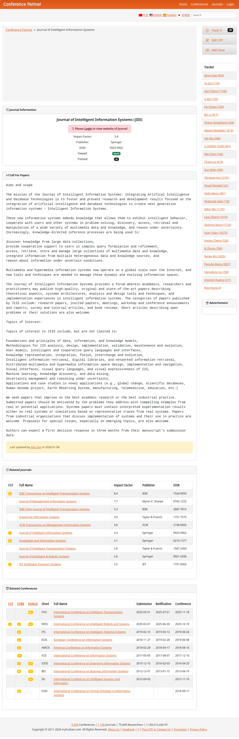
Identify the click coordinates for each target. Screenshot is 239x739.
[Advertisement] (99, 65)
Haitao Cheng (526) (216, 241)
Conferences (199, 4)
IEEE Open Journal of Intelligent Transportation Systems (54, 509)
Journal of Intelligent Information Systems (45, 533)
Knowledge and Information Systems (42, 541)
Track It (219, 30)
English (158, 15)
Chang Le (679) (213, 162)
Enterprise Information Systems (39, 517)
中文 (145, 15)
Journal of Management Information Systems (47, 501)
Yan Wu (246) (212, 138)
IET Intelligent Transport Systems (40, 564)
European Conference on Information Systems (83, 640)
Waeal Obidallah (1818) (218, 130)
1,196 (101, 725)
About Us (114, 729)
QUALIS (33, 604)
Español (171, 15)
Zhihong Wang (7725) (217, 225)
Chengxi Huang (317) (217, 280)
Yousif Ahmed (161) (216, 185)
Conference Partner (19, 30)
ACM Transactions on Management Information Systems (55, 525)
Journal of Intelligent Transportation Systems (47, 548)
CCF (10, 604)
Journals (217, 4)
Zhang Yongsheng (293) (219, 123)
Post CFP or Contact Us (156, 729)
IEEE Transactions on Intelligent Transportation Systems (54, 493)
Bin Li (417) (211, 115)
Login (230, 4)
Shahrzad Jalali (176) (217, 201)
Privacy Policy (198, 729)
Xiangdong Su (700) (216, 272)
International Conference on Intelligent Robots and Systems (92, 624)
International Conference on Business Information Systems (91, 671)
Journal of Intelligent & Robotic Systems (44, 556)
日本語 (186, 15)
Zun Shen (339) (213, 170)
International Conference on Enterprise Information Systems (92, 663)
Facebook (129, 729)
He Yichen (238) (214, 107)
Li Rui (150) (211, 99)
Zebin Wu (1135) (214, 209)
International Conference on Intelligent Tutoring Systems (90, 632)
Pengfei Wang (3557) (217, 264)
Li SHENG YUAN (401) (217, 146)
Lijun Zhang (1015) (216, 217)
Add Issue (215, 50)
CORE (20, 604)
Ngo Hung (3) (212, 288)
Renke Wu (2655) (214, 256)
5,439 (74, 725)
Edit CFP (214, 40)
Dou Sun (36, 447)
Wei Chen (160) (213, 154)
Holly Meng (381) (215, 193)
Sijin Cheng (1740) (215, 91)
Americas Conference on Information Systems (83, 648)
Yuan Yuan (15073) (216, 233)
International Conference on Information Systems (85, 655)
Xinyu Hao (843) (214, 75)
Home (183, 4)
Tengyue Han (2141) (216, 178)
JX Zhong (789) (213, 248)
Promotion (180, 729)
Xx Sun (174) (212, 83)
